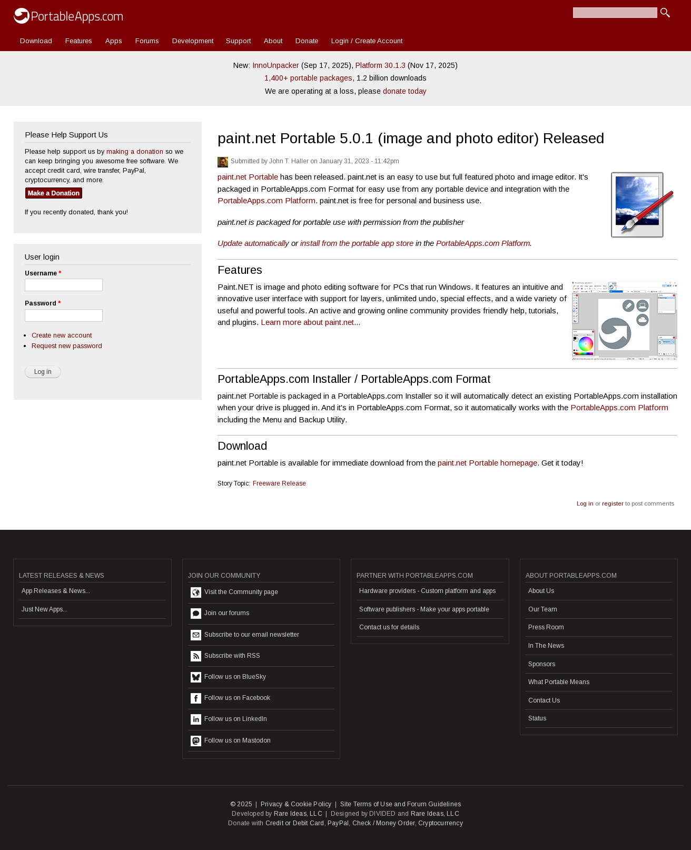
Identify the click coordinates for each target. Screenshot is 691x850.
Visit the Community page (234, 592)
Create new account (62, 335)
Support (238, 41)
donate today (405, 91)
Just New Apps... (44, 609)
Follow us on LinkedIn (229, 719)
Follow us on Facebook (230, 698)
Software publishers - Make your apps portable (424, 609)
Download (36, 41)
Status (537, 718)
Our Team (542, 609)
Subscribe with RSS (225, 656)
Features (78, 41)
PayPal (338, 823)
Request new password (67, 346)
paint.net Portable (248, 176)
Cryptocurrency (440, 823)
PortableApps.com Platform (266, 200)
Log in (585, 503)
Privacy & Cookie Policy (296, 804)
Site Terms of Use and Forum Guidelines (400, 804)
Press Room (546, 627)
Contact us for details (389, 627)
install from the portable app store (356, 243)
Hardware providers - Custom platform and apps (427, 591)
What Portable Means (558, 682)
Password (43, 303)
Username (43, 273)
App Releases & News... (56, 591)
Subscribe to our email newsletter (245, 635)
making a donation (134, 151)
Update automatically (253, 243)
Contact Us (544, 700)
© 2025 (241, 804)
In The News (546, 645)
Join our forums (220, 613)
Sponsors (541, 664)
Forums (147, 41)
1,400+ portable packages (308, 78)
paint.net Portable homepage (487, 462)
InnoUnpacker (275, 65)
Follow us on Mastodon (231, 741)
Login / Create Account (366, 41)
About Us (541, 591)
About (273, 41)
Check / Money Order (383, 823)
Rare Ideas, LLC (298, 813)
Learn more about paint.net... (310, 322)
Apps (113, 41)
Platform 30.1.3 (381, 65)
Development (192, 41)
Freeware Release (279, 483)
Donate (306, 41)
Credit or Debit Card (294, 823)
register (613, 503)
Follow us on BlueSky (228, 677)
